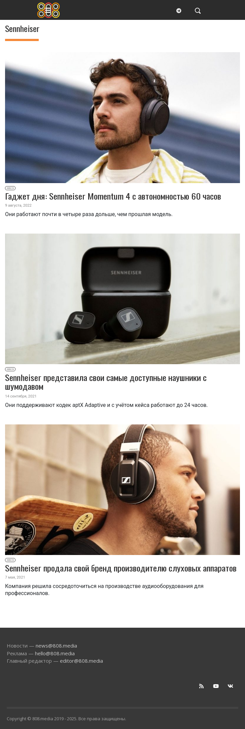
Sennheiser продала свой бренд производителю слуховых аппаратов (121, 568)
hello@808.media (55, 653)
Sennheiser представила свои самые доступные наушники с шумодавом (106, 381)
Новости (10, 188)
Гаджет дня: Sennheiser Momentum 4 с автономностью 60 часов (113, 196)
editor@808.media (81, 660)
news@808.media (56, 645)
